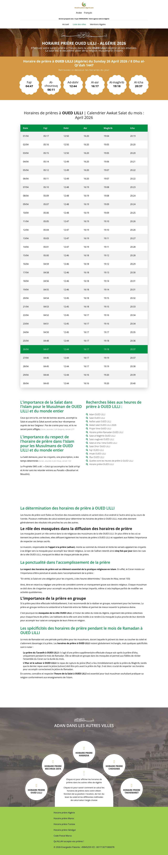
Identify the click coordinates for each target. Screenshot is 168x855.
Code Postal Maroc (63, 835)
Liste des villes (79, 24)
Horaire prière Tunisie (64, 824)
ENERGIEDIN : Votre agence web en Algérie (94, 19)
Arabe (79, 12)
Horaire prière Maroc (64, 818)
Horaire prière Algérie (64, 812)
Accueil (65, 24)
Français (88, 12)
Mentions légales (98, 24)
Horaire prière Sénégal (65, 829)
